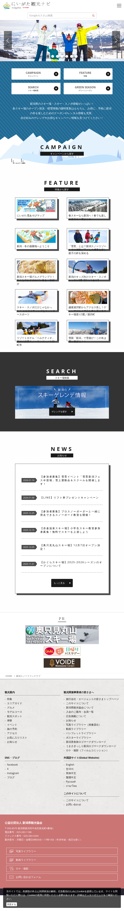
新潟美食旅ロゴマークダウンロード (86, 757)
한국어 (70, 784)
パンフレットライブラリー (81, 749)
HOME (9, 691)
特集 (9, 714)
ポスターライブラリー (78, 753)
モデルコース (14, 727)
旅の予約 (12, 744)
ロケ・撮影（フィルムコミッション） (87, 766)
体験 (9, 736)
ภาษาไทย (71, 801)
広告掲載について (76, 732)
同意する (11, 904)
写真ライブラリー (26, 867)
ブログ (11, 793)
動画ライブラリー (76, 744)
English (70, 780)
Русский (71, 797)
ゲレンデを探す (59, 427)
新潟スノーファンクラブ (28, 691)
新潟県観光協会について (80, 723)
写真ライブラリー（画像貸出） (83, 740)
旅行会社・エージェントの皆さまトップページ (92, 714)
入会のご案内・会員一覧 (80, 727)
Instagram (13, 789)
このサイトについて (77, 719)
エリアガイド (14, 719)
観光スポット (14, 732)
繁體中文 (71, 793)
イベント (12, 740)
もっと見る (59, 598)
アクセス (12, 749)
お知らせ (12, 757)
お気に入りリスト (17, 753)
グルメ (11, 723)
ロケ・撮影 (22, 884)
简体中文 (71, 789)
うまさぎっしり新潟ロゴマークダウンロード (91, 762)
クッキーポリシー (93, 895)
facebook (12, 780)
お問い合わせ (73, 820)
